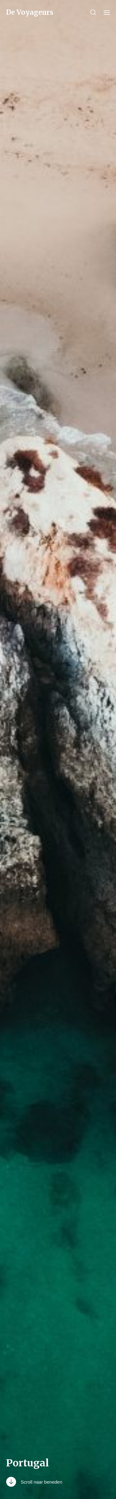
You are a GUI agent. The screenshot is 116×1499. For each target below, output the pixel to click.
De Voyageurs (29, 12)
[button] (93, 12)
